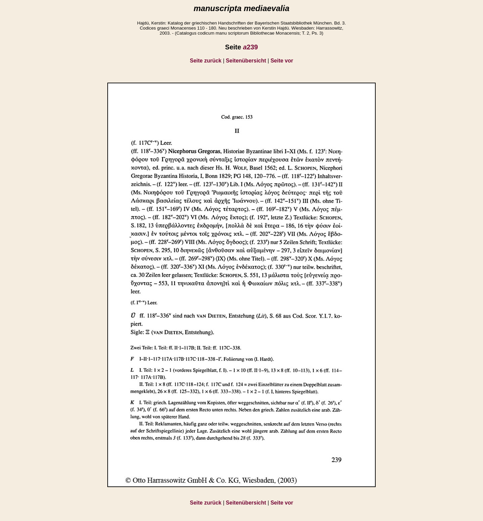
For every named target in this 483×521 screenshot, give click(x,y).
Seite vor (281, 60)
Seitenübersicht (246, 60)
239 (250, 47)
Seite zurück (205, 60)
